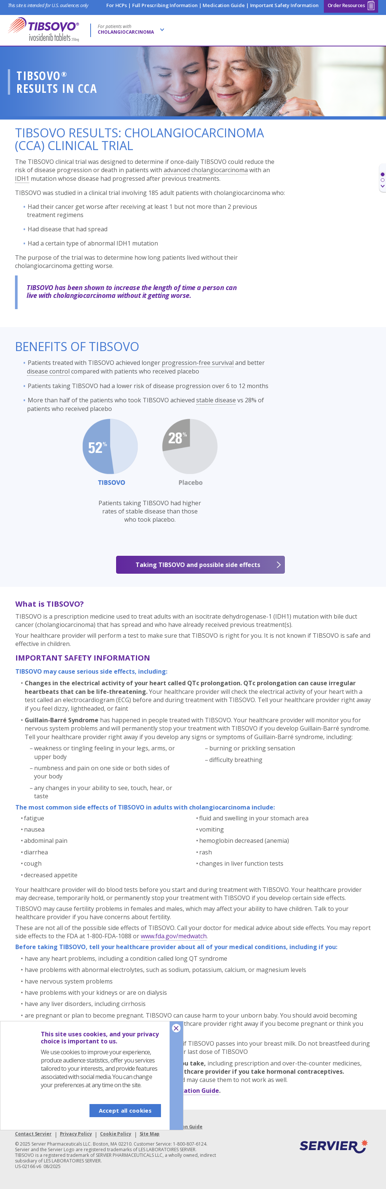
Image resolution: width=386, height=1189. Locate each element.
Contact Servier (33, 1134)
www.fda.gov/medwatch (174, 936)
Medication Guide (224, 5)
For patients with (126, 29)
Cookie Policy (115, 1134)
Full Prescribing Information (165, 5)
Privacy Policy (76, 1134)
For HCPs (116, 5)
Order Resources (351, 5)
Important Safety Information (284, 5)
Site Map (150, 1134)
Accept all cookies (125, 1110)
